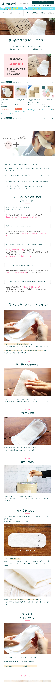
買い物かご (46, 5)
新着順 (21, 82)
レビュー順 (26, 82)
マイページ (36, 5)
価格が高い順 (16, 82)
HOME (1, 16)
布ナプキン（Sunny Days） (10, 16)
